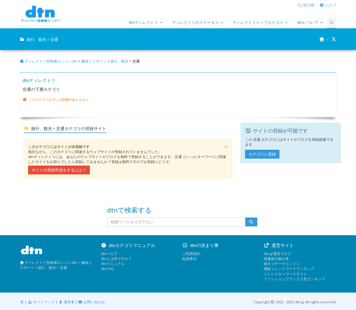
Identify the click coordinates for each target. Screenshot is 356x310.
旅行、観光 (119, 61)
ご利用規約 (191, 253)
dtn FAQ (107, 268)
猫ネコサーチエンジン (282, 263)
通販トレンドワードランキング (289, 268)
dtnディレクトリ (143, 22)
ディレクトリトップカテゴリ (258, 22)
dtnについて (307, 22)
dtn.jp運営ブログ (277, 253)
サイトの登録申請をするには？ (59, 169)
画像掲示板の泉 (276, 258)
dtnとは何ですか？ (116, 258)
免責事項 (189, 258)
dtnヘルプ (109, 253)
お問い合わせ (91, 301)
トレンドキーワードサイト (285, 273)
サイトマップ (41, 301)
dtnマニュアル (113, 263)
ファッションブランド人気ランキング (294, 278)
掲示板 (309, 5)
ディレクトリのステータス (195, 22)
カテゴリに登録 (262, 154)
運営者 (66, 301)
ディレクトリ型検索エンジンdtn (48, 61)
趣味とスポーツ (94, 61)
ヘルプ (331, 5)
